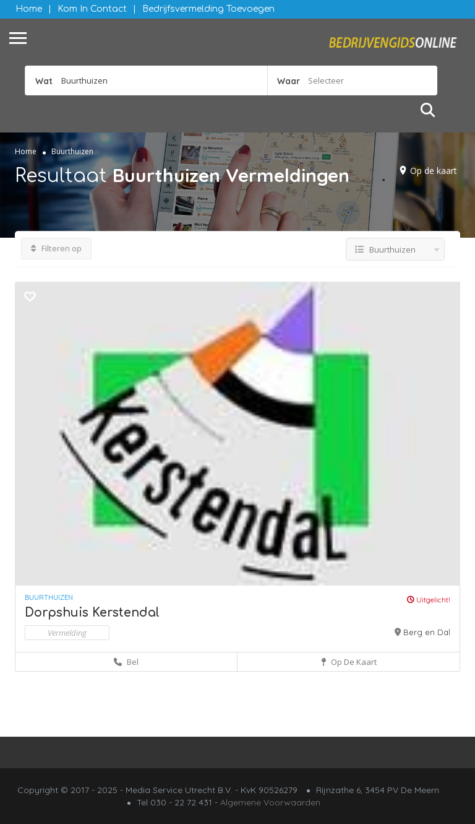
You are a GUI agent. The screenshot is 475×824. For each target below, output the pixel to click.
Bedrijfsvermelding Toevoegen (208, 9)
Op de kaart (433, 170)
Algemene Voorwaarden (270, 802)
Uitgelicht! (428, 599)
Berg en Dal (426, 632)
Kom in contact (92, 9)
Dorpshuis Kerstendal (92, 612)
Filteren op (56, 248)
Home (28, 9)
